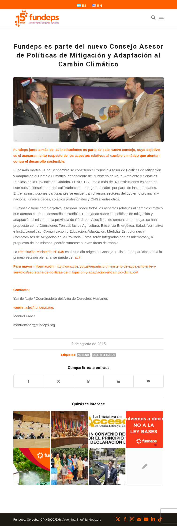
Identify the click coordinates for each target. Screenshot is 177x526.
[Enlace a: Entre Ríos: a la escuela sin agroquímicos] (144, 466)
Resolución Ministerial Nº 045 (41, 252)
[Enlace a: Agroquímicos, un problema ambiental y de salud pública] (31, 466)
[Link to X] (117, 519)
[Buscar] (151, 18)
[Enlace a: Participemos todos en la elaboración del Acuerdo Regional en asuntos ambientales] (107, 429)
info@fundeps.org (89, 519)
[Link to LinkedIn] (153, 519)
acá (77, 257)
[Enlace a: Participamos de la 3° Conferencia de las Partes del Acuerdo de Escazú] (69, 429)
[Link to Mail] (139, 519)
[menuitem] (82, 5)
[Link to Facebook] (124, 519)
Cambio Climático (103, 355)
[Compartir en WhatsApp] (89, 381)
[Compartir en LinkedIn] (118, 381)
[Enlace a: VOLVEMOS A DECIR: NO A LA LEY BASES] (144, 429)
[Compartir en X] (59, 381)
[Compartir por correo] (148, 381)
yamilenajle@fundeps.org (33, 307)
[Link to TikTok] (160, 519)
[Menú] (161, 18)
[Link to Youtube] (146, 519)
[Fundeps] (73, 18)
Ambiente (84, 355)
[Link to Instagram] (132, 519)
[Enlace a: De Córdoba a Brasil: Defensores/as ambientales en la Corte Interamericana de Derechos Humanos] (69, 466)
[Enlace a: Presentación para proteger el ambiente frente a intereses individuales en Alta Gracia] (107, 466)
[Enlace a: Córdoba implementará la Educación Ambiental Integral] (31, 429)
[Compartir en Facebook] (29, 381)
